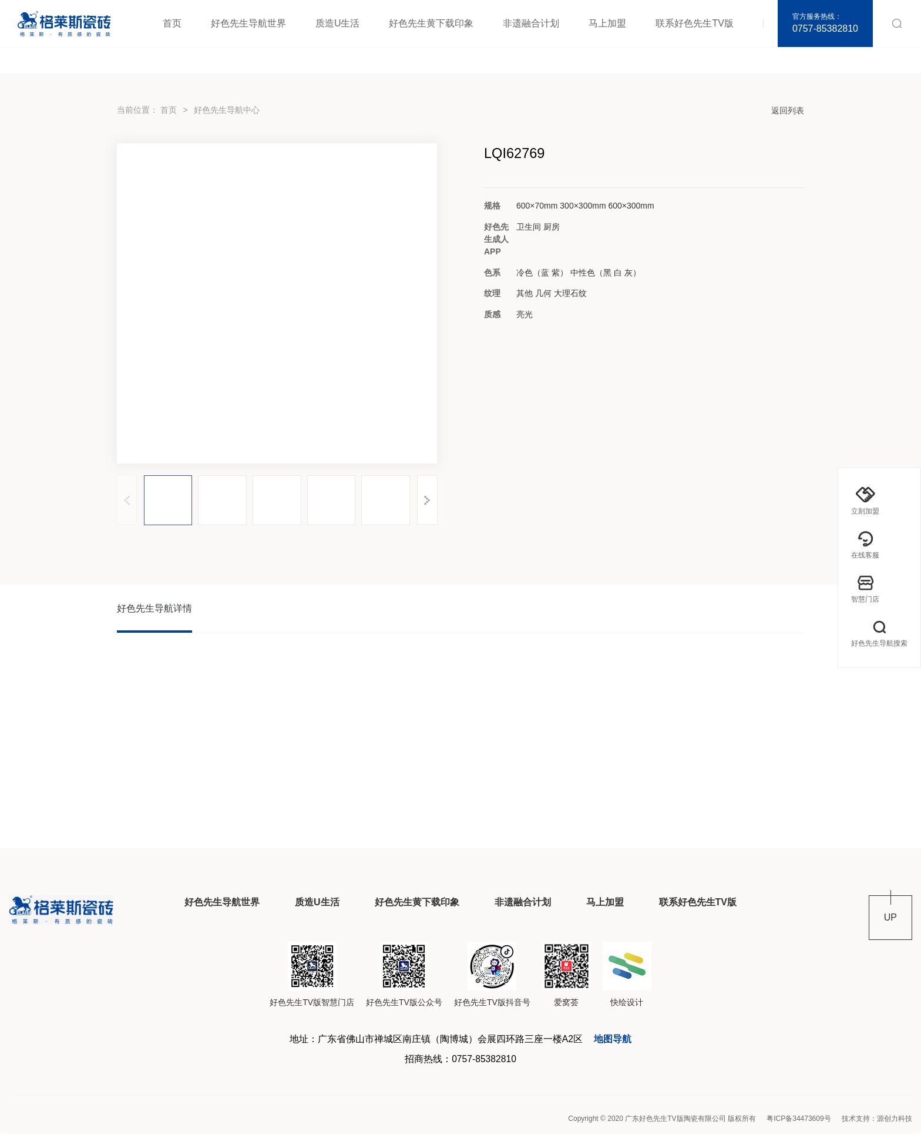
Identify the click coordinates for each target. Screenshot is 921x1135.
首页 (172, 23)
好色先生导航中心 (227, 110)
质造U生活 (337, 23)
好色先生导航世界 (248, 23)
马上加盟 (607, 23)
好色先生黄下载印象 (431, 23)
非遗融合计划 (531, 23)
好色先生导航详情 (154, 609)
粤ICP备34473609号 (799, 1120)
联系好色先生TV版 (694, 23)
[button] (427, 500)
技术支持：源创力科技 (877, 1120)
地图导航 (613, 1040)
